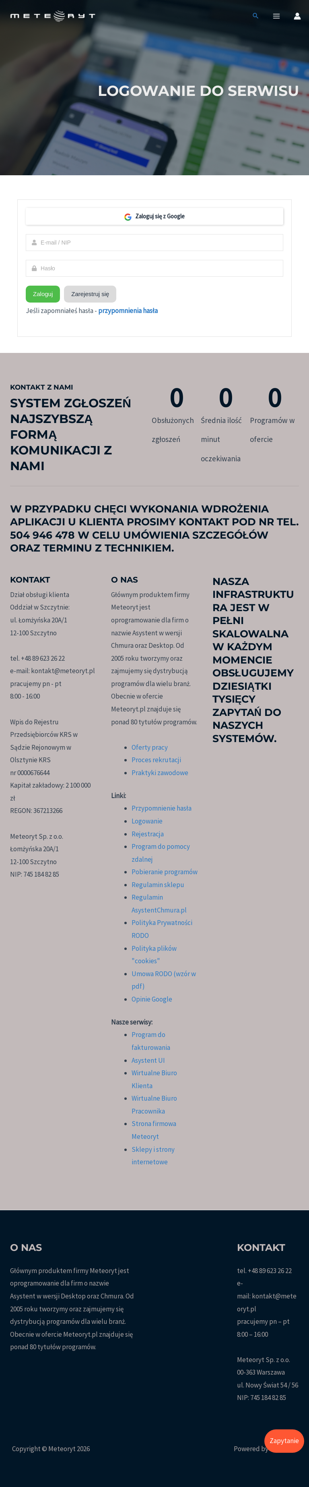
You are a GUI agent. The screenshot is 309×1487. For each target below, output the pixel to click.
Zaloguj (43, 293)
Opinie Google (152, 999)
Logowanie (147, 821)
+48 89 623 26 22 (270, 1270)
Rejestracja (148, 834)
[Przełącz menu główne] (277, 17)
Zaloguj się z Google (154, 216)
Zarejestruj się (90, 293)
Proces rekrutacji (156, 759)
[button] (256, 17)
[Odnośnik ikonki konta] (297, 17)
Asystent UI (148, 1060)
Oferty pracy (150, 747)
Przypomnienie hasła (162, 808)
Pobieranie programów (165, 871)
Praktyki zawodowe (160, 772)
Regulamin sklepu (158, 884)
